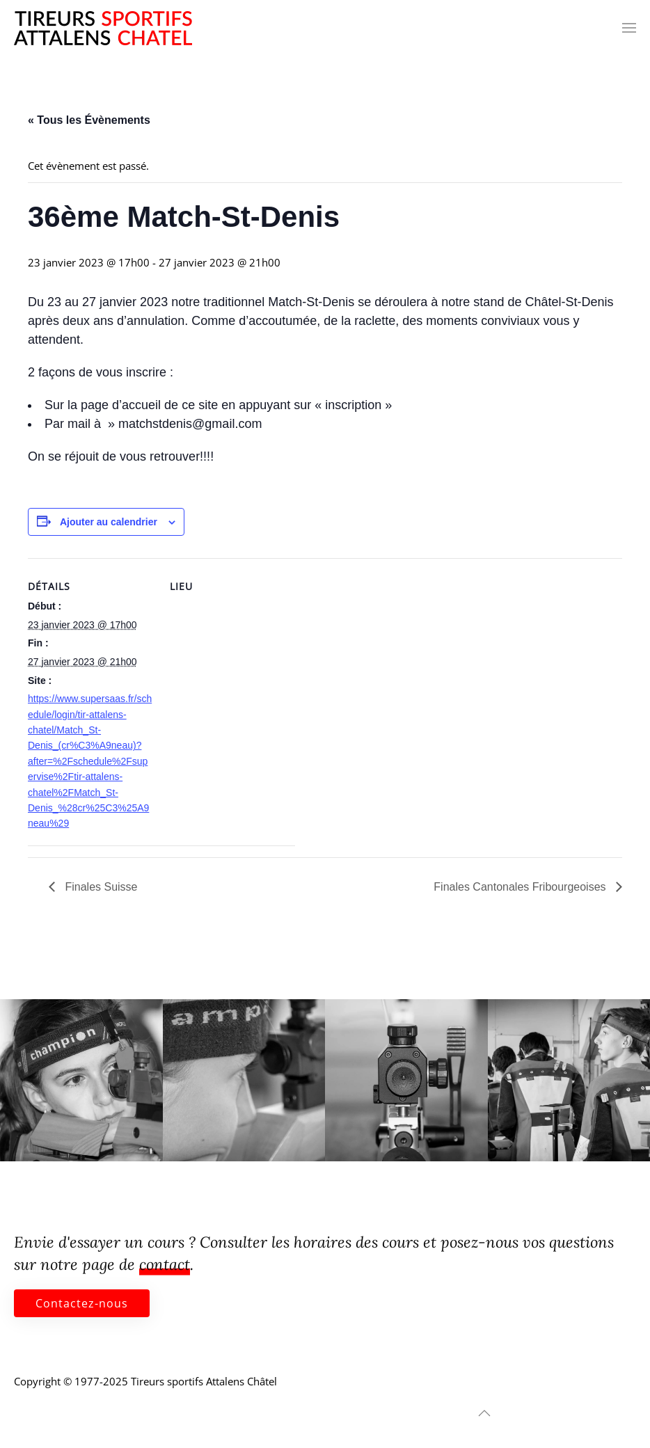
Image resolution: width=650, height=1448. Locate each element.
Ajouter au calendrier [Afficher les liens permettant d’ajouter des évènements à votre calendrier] (108, 521)
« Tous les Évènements (89, 120)
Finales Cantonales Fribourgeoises (521, 887)
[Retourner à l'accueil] (103, 28)
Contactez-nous (81, 1303)
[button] (629, 28)
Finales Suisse (100, 887)
